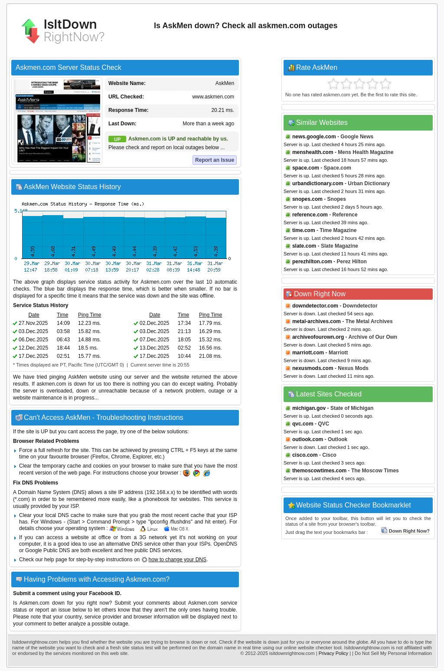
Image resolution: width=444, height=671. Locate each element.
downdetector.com (315, 306)
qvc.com (302, 424)
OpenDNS (225, 544)
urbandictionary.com (317, 183)
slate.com (304, 246)
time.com (303, 230)
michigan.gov (309, 408)
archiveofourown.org (318, 337)
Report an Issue (214, 160)
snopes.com (307, 199)
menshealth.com (312, 152)
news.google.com (314, 137)
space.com (305, 168)
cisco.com (305, 455)
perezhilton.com (312, 262)
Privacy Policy (333, 653)
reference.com (310, 215)
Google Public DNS (47, 550)
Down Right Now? (405, 531)
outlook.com (307, 439)
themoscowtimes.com (319, 471)
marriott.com (308, 353)
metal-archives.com (316, 321)
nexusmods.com (312, 368)
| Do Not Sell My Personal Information (392, 653)
